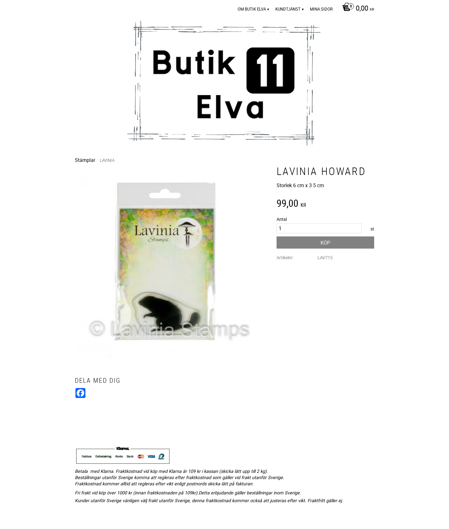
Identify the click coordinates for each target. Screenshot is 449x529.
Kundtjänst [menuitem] (288, 9)
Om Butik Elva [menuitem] (252, 9)
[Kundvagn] (356, 8)
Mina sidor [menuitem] (321, 9)
